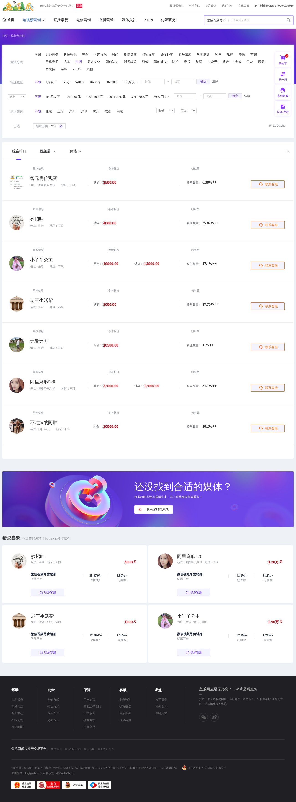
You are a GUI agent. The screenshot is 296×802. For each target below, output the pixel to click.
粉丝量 (47, 151)
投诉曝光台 (177, 5)
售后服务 (125, 713)
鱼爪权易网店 (105, 749)
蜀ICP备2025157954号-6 (106, 767)
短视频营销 (32, 20)
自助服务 (17, 699)
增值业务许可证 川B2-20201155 (157, 767)
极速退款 (89, 720)
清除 (215, 81)
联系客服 (271, 184)
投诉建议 (125, 706)
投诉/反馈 (282, 111)
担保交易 (89, 727)
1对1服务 (89, 713)
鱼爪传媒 (89, 749)
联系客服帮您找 (157, 509)
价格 (76, 151)
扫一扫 (281, 76)
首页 (8, 20)
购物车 (283, 59)
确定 (203, 81)
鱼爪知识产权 (73, 749)
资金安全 (53, 713)
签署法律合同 (92, 706)
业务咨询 (125, 699)
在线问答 (17, 720)
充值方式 (53, 699)
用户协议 (89, 699)
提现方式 (53, 706)
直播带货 (61, 20)
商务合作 (161, 706)
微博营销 (106, 20)
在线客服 (243, 5)
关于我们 (161, 699)
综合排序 (19, 151)
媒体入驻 (129, 20)
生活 (49, 126)
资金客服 (125, 720)
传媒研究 (168, 20)
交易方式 (53, 720)
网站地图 (17, 727)
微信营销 (83, 20)
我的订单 (227, 5)
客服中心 (17, 713)
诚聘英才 (161, 713)
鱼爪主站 (194, 5)
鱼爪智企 (56, 749)
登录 (79, 5)
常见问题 (17, 706)
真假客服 (282, 95)
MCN (149, 20)
